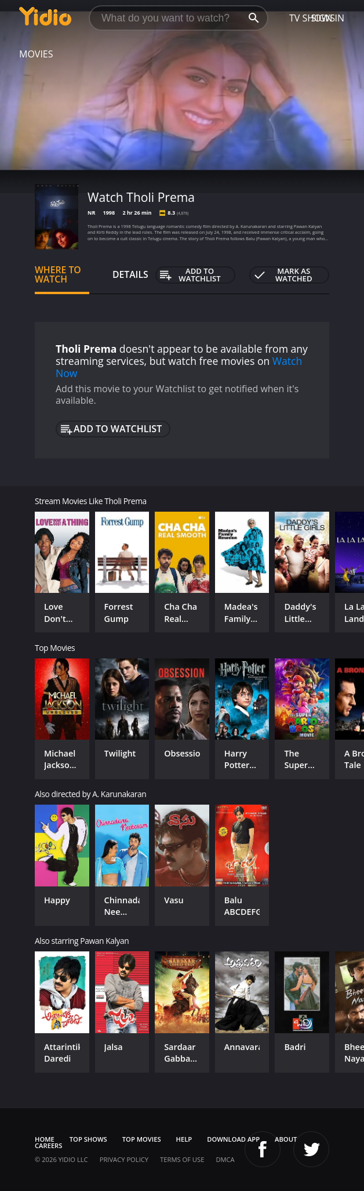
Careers (48, 1145)
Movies (36, 54)
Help (184, 1139)
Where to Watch (58, 274)
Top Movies (141, 1139)
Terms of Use (182, 1159)
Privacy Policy (124, 1159)
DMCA (225, 1159)
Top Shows (88, 1139)
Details (130, 274)
